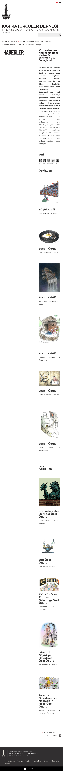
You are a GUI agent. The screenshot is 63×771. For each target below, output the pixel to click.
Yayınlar (48, 41)
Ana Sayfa (5, 41)
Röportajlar (55, 761)
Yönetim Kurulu (9, 761)
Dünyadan (20, 44)
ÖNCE (47, 735)
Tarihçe (20, 761)
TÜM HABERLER (49, 733)
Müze (46, 761)
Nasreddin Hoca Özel (35, 41)
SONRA (55, 735)
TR (57, 2)
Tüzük (27, 761)
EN (60, 2)
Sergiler (22, 41)
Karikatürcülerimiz (8, 44)
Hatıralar (7, 763)
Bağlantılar (30, 44)
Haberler (14, 41)
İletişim (38, 44)
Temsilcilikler (37, 761)
